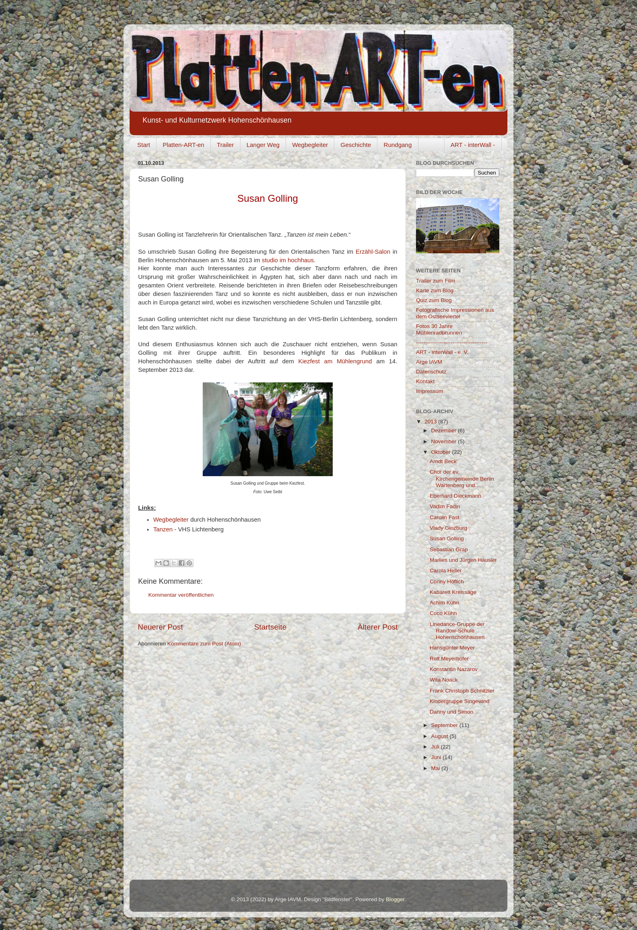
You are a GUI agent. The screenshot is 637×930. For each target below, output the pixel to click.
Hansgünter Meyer (452, 648)
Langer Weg (263, 144)
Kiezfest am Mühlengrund (335, 361)
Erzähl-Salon (373, 251)
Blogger (395, 899)
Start (143, 144)
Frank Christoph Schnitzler (462, 691)
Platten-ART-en (183, 144)
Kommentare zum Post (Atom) (204, 644)
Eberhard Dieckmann (455, 496)
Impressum (429, 391)
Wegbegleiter (310, 144)
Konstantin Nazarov (454, 669)
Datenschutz (431, 372)
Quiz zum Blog (434, 300)
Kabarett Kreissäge (453, 592)
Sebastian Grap (449, 549)
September (445, 725)
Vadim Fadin (445, 506)
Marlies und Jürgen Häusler (463, 560)
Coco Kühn (443, 613)
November (444, 441)
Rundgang (398, 144)
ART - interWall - (473, 144)
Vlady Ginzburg (448, 528)
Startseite (270, 627)
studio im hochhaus (288, 260)
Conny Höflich (447, 581)
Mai (436, 768)
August (440, 736)
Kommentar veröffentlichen (181, 595)
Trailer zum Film (435, 281)
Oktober (441, 452)
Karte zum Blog (434, 290)
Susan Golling (447, 538)
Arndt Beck (443, 461)
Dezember (444, 430)
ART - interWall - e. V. (442, 352)
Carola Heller (446, 570)
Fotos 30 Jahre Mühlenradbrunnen (439, 329)
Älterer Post (378, 627)
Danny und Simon (451, 712)
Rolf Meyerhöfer (449, 659)
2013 (431, 422)
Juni (437, 757)
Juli (436, 747)
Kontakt (425, 381)
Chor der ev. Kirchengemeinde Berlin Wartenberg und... (462, 478)
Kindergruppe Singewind (460, 701)
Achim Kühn (444, 603)
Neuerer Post (160, 627)
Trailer (225, 144)
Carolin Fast (444, 517)
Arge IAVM (429, 362)
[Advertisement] (456, 828)
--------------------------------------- (451, 342)
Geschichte (355, 144)
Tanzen (163, 529)
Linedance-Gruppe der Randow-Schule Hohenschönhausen (457, 630)
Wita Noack (444, 680)
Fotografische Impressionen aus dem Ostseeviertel (455, 313)
